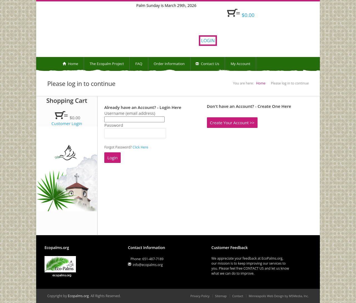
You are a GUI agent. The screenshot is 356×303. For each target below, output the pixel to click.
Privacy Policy (199, 296)
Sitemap (221, 296)
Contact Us (207, 63)
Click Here (140, 147)
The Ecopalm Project (107, 63)
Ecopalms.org (78, 296)
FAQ (138, 63)
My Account (240, 63)
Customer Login (66, 123)
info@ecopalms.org (148, 264)
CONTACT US (253, 268)
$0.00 (248, 15)
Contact (237, 296)
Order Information (169, 63)
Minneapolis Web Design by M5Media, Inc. (279, 296)
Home (70, 63)
